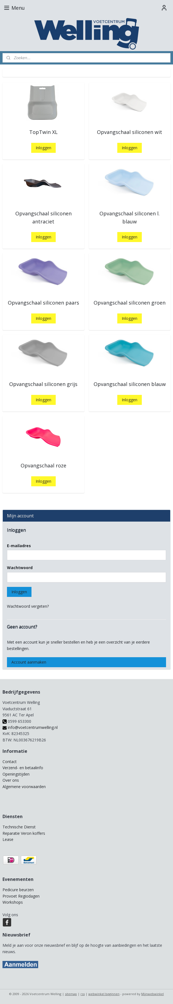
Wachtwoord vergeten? (28, 606)
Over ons (11, 780)
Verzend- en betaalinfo (23, 767)
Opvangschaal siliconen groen (129, 302)
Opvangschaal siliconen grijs (43, 384)
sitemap (71, 994)
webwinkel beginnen (104, 994)
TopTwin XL (43, 132)
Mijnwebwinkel (152, 994)
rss (83, 994)
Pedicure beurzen (18, 889)
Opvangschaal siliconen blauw (130, 384)
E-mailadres (19, 545)
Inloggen (43, 147)
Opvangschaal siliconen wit (129, 132)
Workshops (13, 902)
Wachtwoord (20, 567)
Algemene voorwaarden (24, 786)
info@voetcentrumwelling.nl (30, 727)
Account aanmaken (28, 662)
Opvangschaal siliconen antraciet (43, 217)
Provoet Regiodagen (21, 896)
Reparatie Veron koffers (24, 833)
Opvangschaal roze (43, 465)
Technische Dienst (19, 826)
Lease (8, 839)
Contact (10, 761)
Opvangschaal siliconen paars (43, 302)
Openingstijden (16, 774)
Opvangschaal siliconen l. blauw (129, 217)
